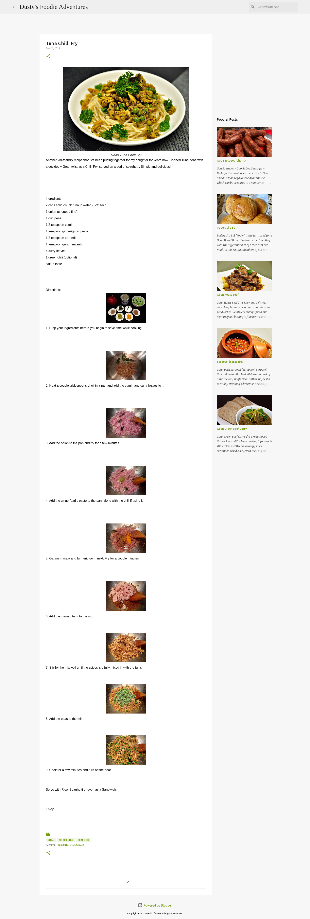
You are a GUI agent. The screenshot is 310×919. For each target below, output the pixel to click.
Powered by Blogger (155, 905)
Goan (50, 840)
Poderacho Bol (226, 227)
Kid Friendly (66, 840)
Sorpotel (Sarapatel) (230, 361)
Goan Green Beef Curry (232, 428)
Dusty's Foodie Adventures (54, 6)
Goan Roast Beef (228, 294)
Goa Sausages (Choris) (231, 160)
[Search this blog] (277, 7)
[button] (48, 56)
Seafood (83, 840)
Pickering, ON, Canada (70, 845)
